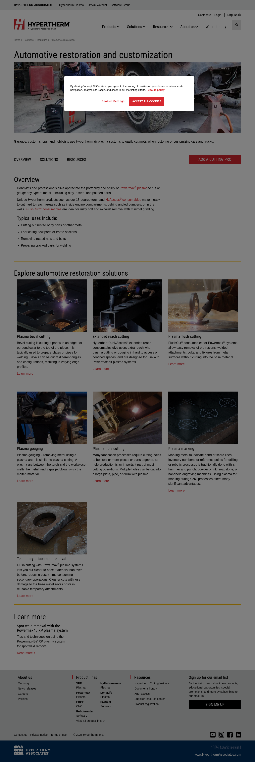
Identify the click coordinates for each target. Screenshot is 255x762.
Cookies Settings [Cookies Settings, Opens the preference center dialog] (113, 101)
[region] (129, 93)
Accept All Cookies (146, 101)
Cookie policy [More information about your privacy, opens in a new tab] (156, 89)
